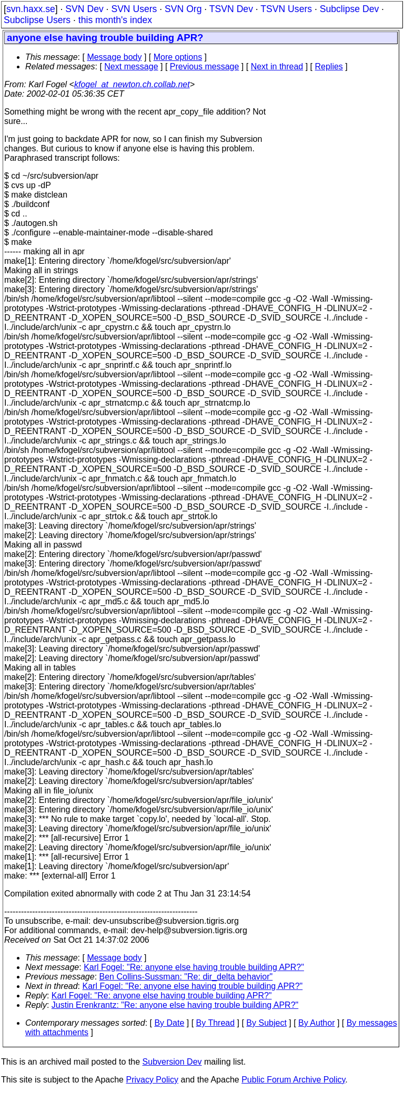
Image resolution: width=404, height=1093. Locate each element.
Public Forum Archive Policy (293, 1079)
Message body (114, 57)
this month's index (115, 20)
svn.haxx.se (30, 9)
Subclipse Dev (349, 9)
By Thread (215, 1022)
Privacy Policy (152, 1079)
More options (178, 57)
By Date (169, 1022)
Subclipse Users (37, 20)
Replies (329, 66)
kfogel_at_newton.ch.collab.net (132, 84)
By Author (316, 1022)
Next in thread (277, 66)
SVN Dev (84, 9)
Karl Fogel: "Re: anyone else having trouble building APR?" (194, 967)
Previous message (204, 66)
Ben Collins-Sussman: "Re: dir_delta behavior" (186, 976)
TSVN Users (286, 9)
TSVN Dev (231, 9)
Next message (131, 66)
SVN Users (134, 9)
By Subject (266, 1022)
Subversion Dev (172, 1061)
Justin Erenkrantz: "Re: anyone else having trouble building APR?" (175, 1005)
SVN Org (183, 9)
